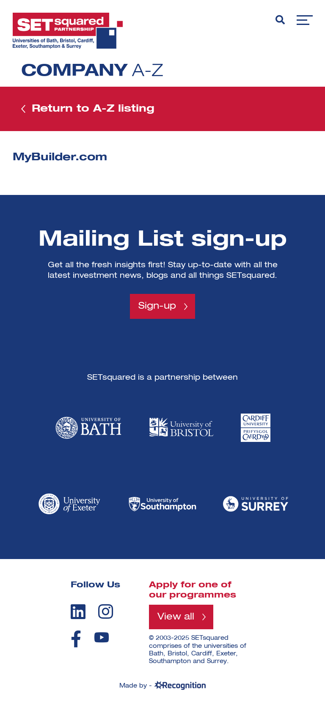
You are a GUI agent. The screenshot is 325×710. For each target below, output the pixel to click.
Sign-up (157, 306)
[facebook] (76, 639)
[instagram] (105, 611)
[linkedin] (78, 611)
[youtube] (101, 637)
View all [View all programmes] (175, 617)
